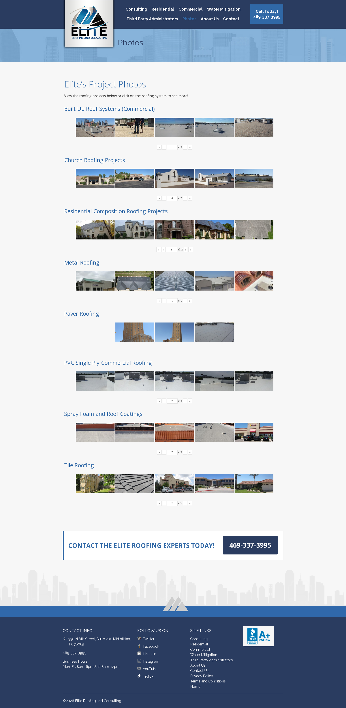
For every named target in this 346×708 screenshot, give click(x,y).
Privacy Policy (201, 676)
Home (195, 686)
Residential (163, 9)
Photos (189, 19)
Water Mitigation (224, 9)
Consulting (136, 9)
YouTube (150, 669)
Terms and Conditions (208, 681)
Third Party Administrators (152, 19)
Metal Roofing (82, 262)
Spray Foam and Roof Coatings (103, 413)
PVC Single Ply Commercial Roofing (108, 362)
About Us (210, 19)
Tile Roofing (79, 465)
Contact (231, 19)
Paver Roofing (81, 313)
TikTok (148, 676)
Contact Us (199, 671)
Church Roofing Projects (94, 160)
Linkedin (149, 654)
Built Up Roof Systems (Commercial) (109, 108)
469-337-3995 (74, 653)
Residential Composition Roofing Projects (116, 211)
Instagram (151, 661)
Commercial (191, 9)
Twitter (148, 639)
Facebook (151, 646)
